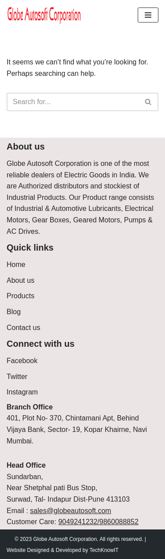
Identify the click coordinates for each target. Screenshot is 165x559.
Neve (15, 538)
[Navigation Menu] (148, 15)
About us (20, 280)
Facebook (22, 360)
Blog (14, 311)
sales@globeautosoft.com (70, 510)
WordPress (85, 538)
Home (16, 264)
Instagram (22, 392)
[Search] (73, 102)
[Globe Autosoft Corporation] (44, 15)
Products (20, 296)
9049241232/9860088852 (98, 521)
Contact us (23, 327)
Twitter (17, 376)
